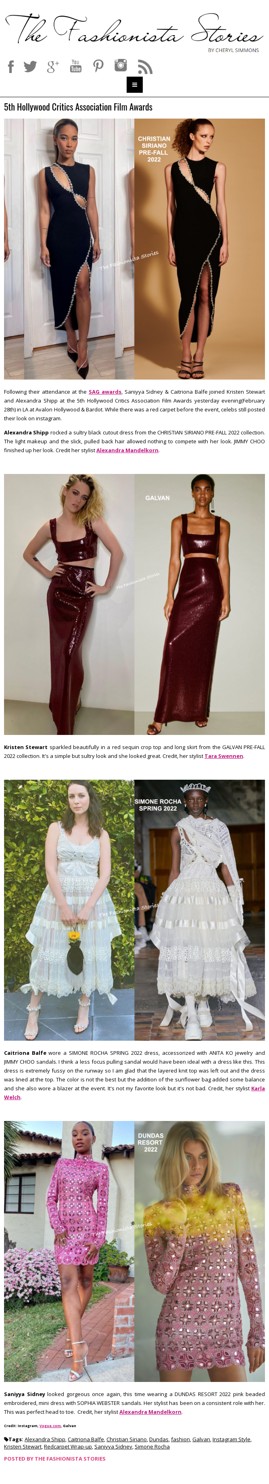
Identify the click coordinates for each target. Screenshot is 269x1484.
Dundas (159, 1439)
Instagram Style (231, 1439)
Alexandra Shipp (45, 1439)
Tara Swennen (223, 756)
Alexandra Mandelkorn (127, 450)
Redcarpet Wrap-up (68, 1446)
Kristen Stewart (23, 1446)
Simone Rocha (152, 1446)
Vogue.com (50, 1425)
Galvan (201, 1439)
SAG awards (105, 391)
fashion (180, 1439)
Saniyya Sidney (113, 1446)
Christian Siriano (126, 1439)
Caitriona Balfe (86, 1439)
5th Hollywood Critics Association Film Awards (78, 107)
